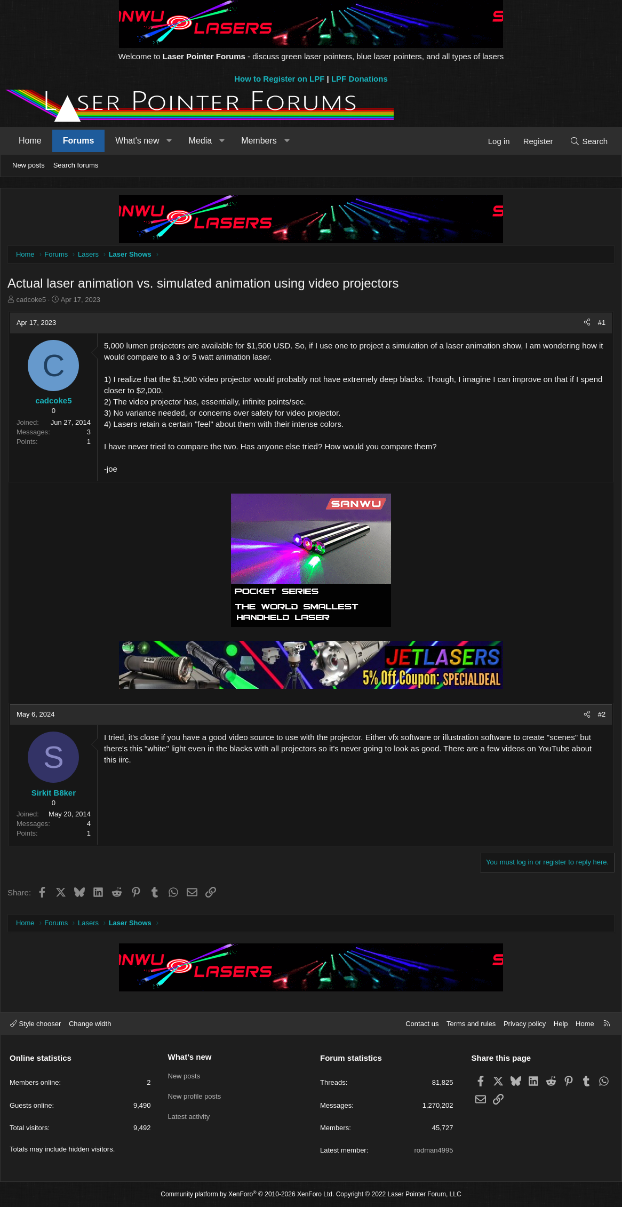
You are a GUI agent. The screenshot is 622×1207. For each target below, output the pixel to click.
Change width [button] (90, 1024)
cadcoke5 (32, 301)
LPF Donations (359, 78)
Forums (78, 140)
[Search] (588, 141)
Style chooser (35, 1024)
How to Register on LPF (279, 78)
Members (259, 140)
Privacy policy (525, 1024)
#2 (600, 715)
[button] (169, 141)
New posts (28, 165)
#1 (600, 324)
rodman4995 (433, 1150)
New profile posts (194, 1095)
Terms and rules (471, 1024)
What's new (137, 140)
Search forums (76, 165)
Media (200, 140)
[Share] (586, 323)
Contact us (421, 1024)
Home (30, 140)
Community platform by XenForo (247, 1194)
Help (561, 1024)
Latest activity (189, 1114)
